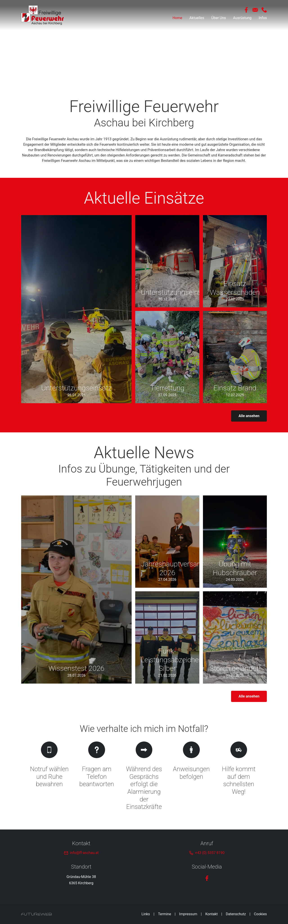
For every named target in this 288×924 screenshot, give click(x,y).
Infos (263, 18)
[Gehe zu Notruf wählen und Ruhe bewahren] (49, 776)
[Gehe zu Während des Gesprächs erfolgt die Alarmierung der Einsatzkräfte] (144, 776)
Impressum (188, 914)
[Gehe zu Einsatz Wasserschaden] (235, 261)
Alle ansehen (248, 416)
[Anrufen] (264, 10)
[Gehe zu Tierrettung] (167, 357)
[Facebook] (246, 10)
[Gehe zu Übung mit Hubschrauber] (235, 541)
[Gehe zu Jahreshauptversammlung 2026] (167, 541)
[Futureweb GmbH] (36, 914)
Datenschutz (236, 914)
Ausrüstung (242, 18)
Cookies (260, 914)
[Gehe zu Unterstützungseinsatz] (76, 309)
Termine (164, 914)
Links (146, 914)
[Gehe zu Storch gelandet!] (235, 637)
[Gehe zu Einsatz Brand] (235, 357)
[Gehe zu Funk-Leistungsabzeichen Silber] (167, 637)
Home (177, 18)
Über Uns (218, 18)
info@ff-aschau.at (84, 853)
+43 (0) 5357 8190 (210, 853)
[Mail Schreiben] (255, 10)
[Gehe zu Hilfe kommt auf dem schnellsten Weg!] (238, 776)
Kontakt (211, 914)
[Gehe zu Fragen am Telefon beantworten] (96, 776)
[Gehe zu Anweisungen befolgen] (191, 776)
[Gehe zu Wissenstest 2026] (76, 589)
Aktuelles (196, 18)
